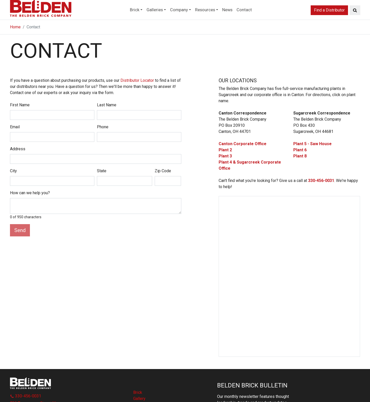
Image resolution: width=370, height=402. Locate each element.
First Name (20, 119)
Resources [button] (208, 19)
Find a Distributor (329, 18)
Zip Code (163, 185)
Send (20, 245)
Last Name (106, 119)
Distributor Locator (137, 94)
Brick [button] (124, 19)
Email (15, 141)
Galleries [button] (148, 19)
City (13, 185)
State (101, 185)
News (235, 19)
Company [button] (176, 19)
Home (15, 41)
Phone (102, 141)
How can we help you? (30, 207)
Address (17, 163)
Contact (255, 19)
